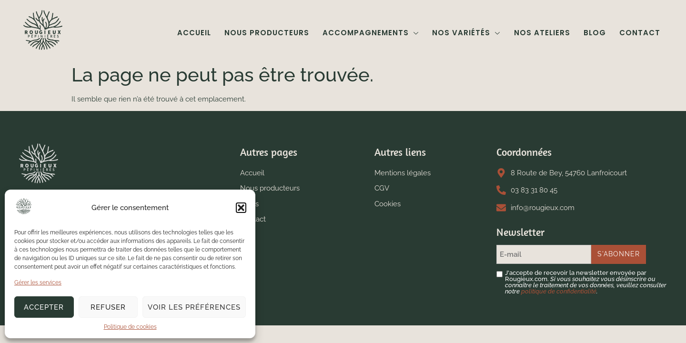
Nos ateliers (542, 33)
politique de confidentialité (558, 291)
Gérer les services (37, 282)
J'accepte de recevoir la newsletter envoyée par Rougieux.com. (585, 282)
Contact (639, 33)
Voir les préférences (194, 307)
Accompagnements (371, 33)
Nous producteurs (267, 33)
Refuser (108, 307)
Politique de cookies (130, 326)
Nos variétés (467, 33)
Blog (595, 33)
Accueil (195, 33)
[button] (241, 207)
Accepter (44, 307)
